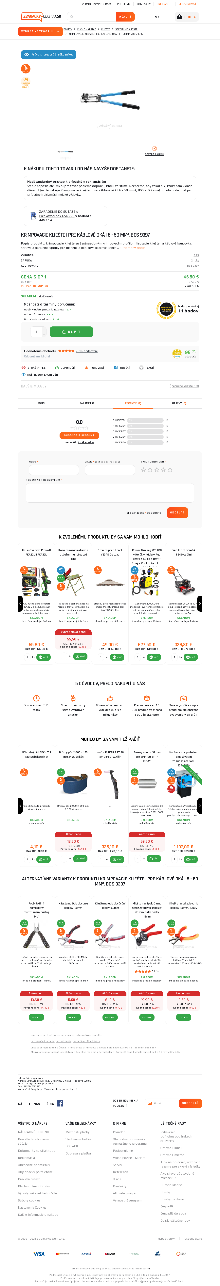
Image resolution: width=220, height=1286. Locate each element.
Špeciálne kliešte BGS (184, 386)
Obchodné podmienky (34, 1165)
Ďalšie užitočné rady (175, 1220)
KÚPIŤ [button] (45, 657)
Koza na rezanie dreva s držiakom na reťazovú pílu (73, 554)
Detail (36, 1017)
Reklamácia (26, 1158)
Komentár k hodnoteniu (44, 480)
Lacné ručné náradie (43, 1041)
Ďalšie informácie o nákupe (38, 1214)
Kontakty (144, 4)
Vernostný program (96, 4)
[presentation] (59, 512)
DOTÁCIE (72, 1146)
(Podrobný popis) (133, 248)
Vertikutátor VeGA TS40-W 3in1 (184, 552)
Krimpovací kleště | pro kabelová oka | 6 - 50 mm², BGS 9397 (121, 1047)
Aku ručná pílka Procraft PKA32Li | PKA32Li (36, 552)
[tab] (133, 403)
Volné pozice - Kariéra (129, 1158)
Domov (68, 29)
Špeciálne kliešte (126, 29)
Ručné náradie (86, 29)
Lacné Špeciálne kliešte (86, 1041)
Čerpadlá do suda (173, 1213)
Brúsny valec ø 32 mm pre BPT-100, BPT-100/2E (147, 756)
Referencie (121, 1172)
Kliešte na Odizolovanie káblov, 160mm (73, 906)
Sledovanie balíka (78, 1139)
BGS (196, 255)
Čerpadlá (167, 1206)
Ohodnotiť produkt (79, 435)
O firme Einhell (171, 1148)
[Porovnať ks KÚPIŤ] (27, 657)
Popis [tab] (41, 403)
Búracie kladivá (171, 1185)
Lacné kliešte (63, 1041)
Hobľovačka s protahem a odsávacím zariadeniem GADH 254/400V (183, 757)
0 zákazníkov (86, 442)
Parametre (87, 403)
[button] (43, 657)
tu (148, 1268)
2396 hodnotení (87, 351)
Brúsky (165, 1192)
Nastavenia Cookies (32, 1207)
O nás (117, 1179)
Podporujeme (123, 1151)
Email (102, 462)
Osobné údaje (193, 1238)
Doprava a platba (78, 1153)
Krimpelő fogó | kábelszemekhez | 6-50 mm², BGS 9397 (148, 1052)
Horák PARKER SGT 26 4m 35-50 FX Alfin (110, 754)
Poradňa (119, 1132)
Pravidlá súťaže (29, 1179)
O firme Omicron (172, 1155)
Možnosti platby (77, 1132)
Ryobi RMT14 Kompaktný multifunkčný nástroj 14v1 (36, 909)
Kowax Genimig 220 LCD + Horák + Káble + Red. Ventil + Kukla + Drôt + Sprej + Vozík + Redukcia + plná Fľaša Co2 (147, 555)
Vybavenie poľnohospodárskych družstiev (176, 1136)
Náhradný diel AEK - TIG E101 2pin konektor (36, 754)
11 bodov (188, 310)
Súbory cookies (29, 1200)
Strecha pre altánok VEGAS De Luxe (110, 552)
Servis (117, 1165)
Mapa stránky (166, 1238)
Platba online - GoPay (34, 1186)
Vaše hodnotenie (154, 462)
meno (33, 462)
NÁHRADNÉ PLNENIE (34, 1132)
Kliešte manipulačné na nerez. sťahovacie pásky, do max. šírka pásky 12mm (147, 909)
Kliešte (105, 29)
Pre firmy (123, 4)
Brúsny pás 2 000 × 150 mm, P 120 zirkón (73, 754)
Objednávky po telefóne (35, 1172)
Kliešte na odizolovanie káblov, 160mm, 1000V (183, 906)
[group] (36, 604)
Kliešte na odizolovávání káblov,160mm (110, 906)
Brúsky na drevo (172, 1199)
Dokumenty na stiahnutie (36, 1151)
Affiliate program (125, 1193)
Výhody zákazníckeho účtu (37, 1193)
